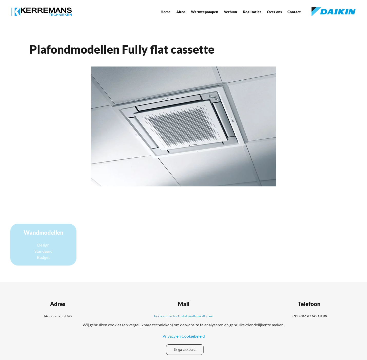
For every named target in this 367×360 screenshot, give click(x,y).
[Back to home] (41, 11)
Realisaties (252, 12)
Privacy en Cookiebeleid (183, 336)
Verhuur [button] (230, 12)
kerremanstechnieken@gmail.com (183, 316)
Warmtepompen (204, 12)
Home (166, 12)
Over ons (274, 12)
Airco (180, 12)
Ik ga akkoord (184, 349)
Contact (294, 12)
